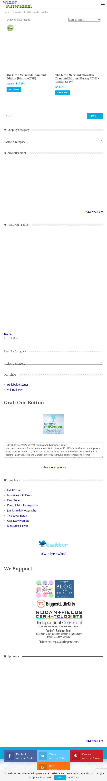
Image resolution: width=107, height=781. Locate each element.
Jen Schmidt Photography (21, 510)
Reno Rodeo (14, 500)
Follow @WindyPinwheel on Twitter (53, 541)
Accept (60, 777)
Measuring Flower (17, 525)
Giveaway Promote (18, 520)
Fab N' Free (14, 490)
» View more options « (53, 467)
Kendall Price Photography (22, 505)
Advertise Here (94, 212)
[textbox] (53, 142)
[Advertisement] (38, 675)
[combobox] (53, 140)
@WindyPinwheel (53, 553)
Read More (73, 777)
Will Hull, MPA (15, 389)
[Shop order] (84, 20)
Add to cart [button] (14, 89)
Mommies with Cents (19, 495)
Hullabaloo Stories (17, 384)
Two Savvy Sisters (17, 515)
